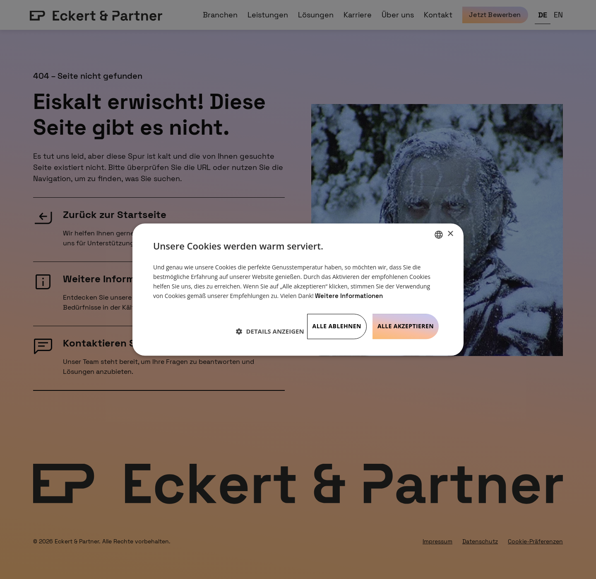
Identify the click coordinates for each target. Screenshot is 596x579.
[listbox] (439, 234)
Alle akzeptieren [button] (405, 326)
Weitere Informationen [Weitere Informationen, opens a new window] (349, 296)
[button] (270, 331)
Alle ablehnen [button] (336, 326)
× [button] (450, 234)
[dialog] (298, 289)
